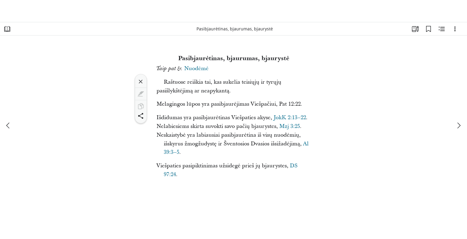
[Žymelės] (428, 29)
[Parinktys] (455, 29)
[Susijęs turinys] (442, 29)
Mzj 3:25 (289, 126)
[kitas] (459, 126)
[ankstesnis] (8, 126)
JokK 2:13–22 (290, 117)
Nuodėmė (196, 68)
